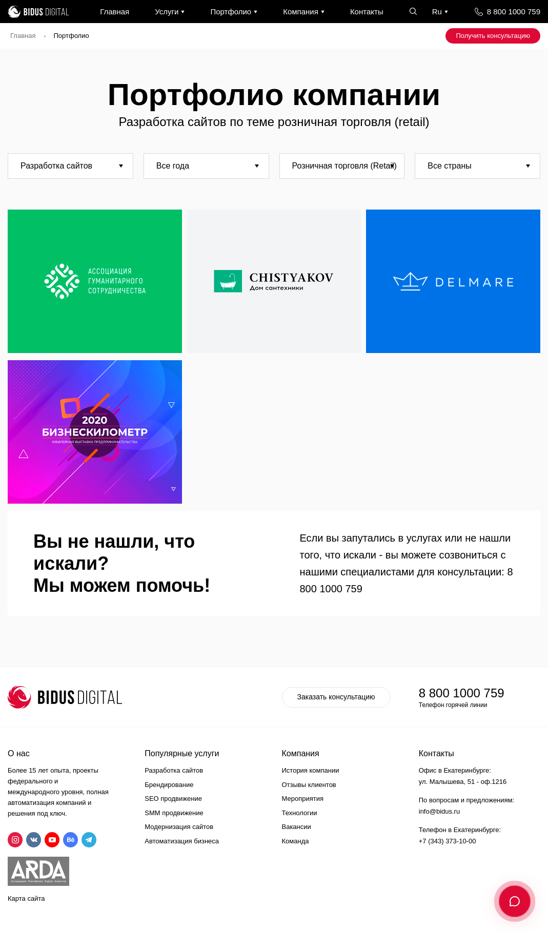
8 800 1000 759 (513, 11)
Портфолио (230, 11)
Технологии (299, 813)
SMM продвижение (174, 813)
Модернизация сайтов (179, 827)
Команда (295, 841)
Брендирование (169, 785)
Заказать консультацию (336, 697)
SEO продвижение (173, 798)
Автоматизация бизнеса (182, 841)
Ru (437, 11)
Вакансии (296, 827)
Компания (300, 11)
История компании (310, 770)
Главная (114, 11)
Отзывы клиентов (309, 785)
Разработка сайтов (174, 770)
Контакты (366, 11)
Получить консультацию (493, 35)
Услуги (166, 11)
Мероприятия (303, 798)
